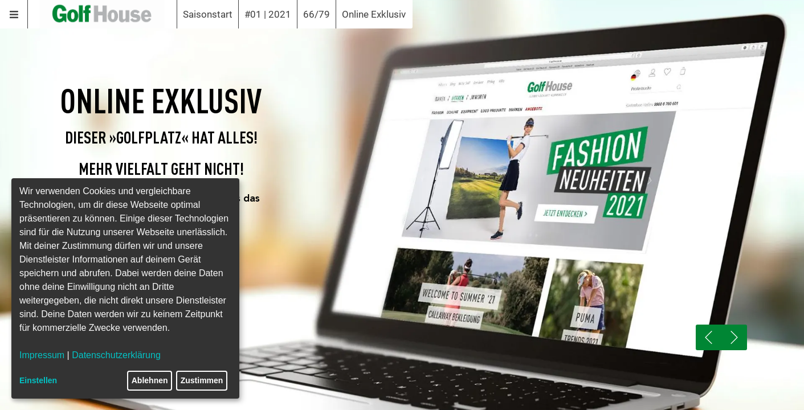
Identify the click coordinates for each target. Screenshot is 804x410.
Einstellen (38, 380)
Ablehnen (150, 380)
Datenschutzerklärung (116, 355)
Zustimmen (202, 380)
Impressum (41, 355)
